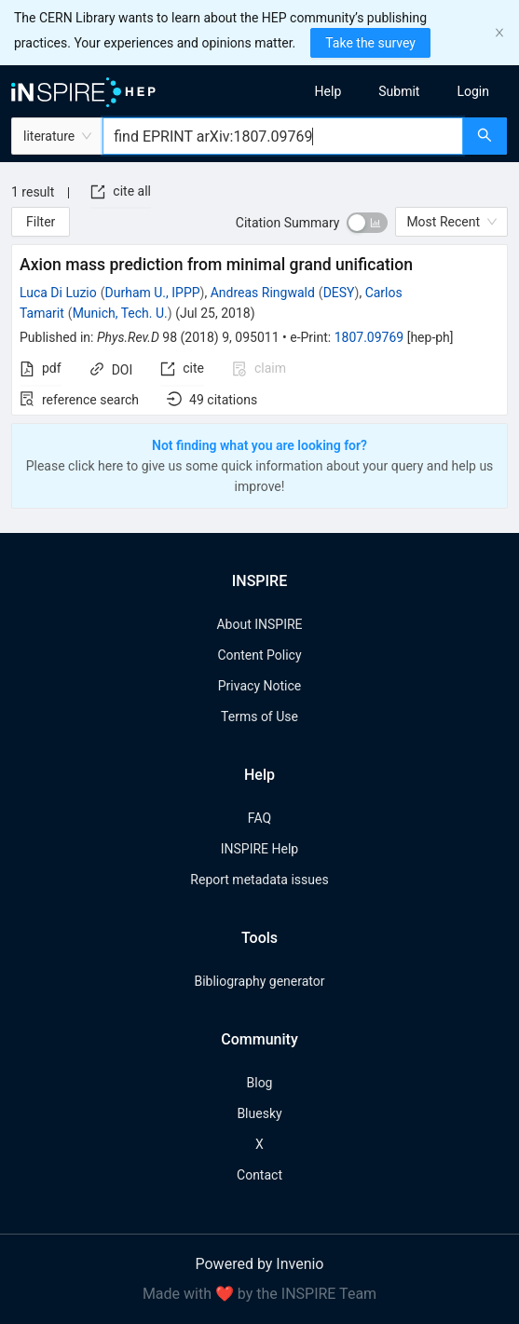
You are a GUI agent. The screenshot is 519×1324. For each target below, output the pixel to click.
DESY (339, 292)
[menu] (396, 91)
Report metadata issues (259, 879)
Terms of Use (259, 716)
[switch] (367, 222)
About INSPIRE (259, 624)
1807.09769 (369, 337)
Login (473, 91)
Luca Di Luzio (58, 292)
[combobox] (282, 136)
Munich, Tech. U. (120, 313)
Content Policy (259, 655)
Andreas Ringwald (263, 292)
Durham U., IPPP (152, 292)
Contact (259, 1174)
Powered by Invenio (260, 1264)
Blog (260, 1082)
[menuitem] (328, 91)
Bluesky (259, 1113)
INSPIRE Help (259, 848)
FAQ (259, 818)
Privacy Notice (259, 685)
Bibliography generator (259, 981)
